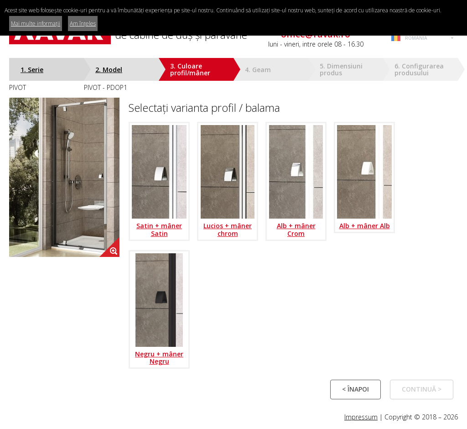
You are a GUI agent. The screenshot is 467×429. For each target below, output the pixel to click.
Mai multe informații (35, 23)
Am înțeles (83, 23)
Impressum (361, 417)
